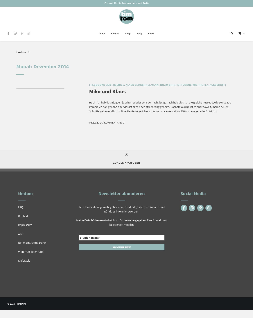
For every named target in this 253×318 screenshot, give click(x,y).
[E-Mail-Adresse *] (121, 237)
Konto (151, 34)
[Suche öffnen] (232, 34)
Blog (139, 34)
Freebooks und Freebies (106, 85)
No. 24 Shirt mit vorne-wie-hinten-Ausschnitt (193, 85)
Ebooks (115, 34)
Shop (128, 34)
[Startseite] (126, 17)
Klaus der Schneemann (142, 85)
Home (102, 34)
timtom (21, 52)
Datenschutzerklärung (32, 242)
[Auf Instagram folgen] (15, 33)
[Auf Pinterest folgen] (21, 33)
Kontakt (23, 215)
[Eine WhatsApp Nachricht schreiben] (28, 33)
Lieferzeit (24, 260)
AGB (20, 233)
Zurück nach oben (126, 159)
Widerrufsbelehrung (30, 251)
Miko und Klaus (108, 91)
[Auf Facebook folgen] (8, 33)
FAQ (20, 207)
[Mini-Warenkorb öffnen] (241, 34)
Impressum (25, 224)
